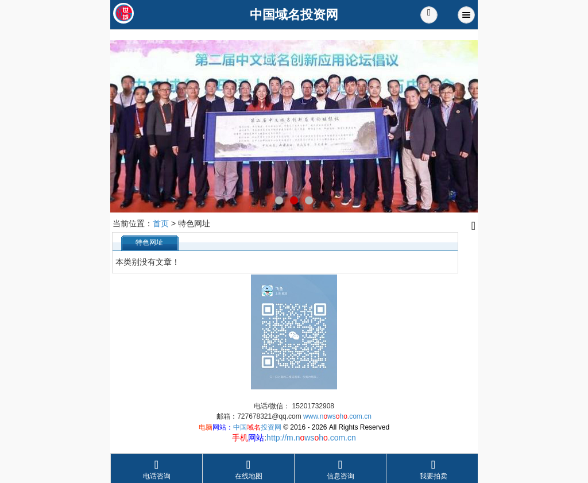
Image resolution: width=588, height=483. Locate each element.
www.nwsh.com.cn (337, 416)
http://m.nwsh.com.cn (311, 437)
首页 (161, 223)
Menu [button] (466, 15)
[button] (429, 15)
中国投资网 (257, 427)
